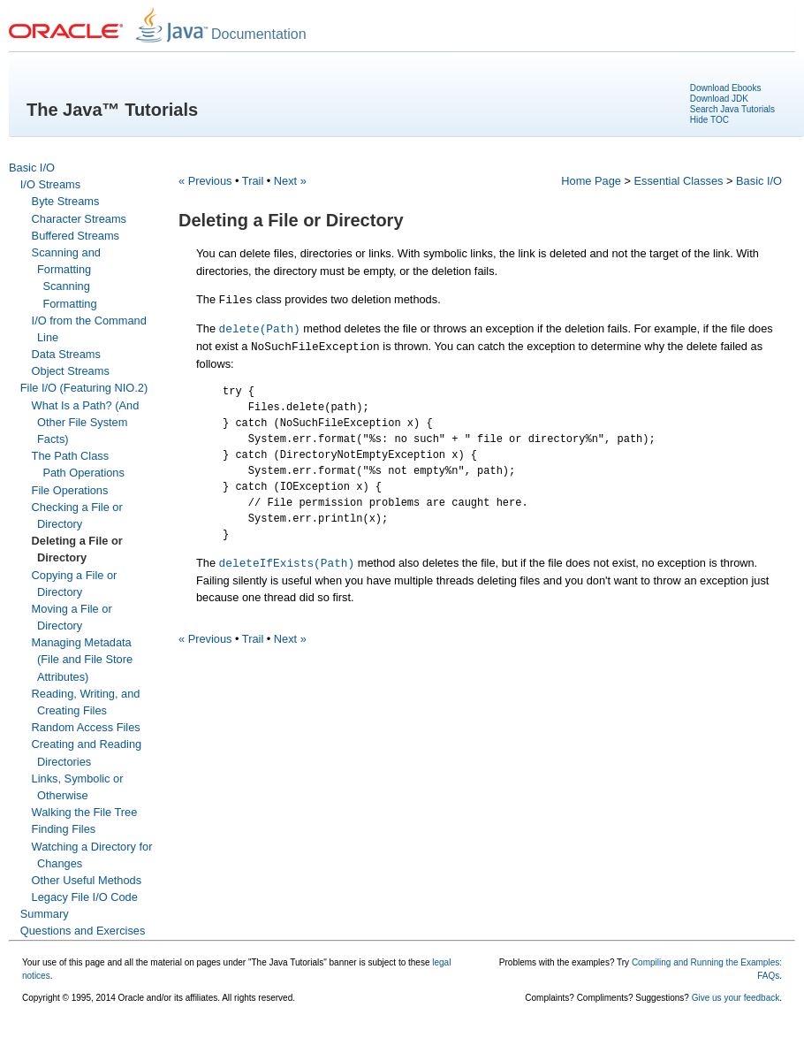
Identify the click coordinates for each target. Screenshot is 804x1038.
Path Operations (83, 472)
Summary (44, 913)
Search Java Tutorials (732, 109)
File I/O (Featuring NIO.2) (84, 387)
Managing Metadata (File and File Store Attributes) (82, 659)
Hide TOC (709, 120)
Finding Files (64, 829)
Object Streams (71, 371)
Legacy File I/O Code (85, 897)
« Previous (204, 180)
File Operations (70, 490)
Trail (252, 180)
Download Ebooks (726, 88)
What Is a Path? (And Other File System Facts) (86, 422)
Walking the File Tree (85, 812)
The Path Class (71, 455)
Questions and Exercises (83, 930)
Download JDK (719, 98)
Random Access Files (86, 727)
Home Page (591, 180)
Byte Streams (66, 201)
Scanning (65, 286)
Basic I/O (32, 167)
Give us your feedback (736, 998)
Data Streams (66, 354)
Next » (290, 180)
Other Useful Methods (86, 880)
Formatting (69, 303)
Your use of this (52, 962)
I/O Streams (50, 184)
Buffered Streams (75, 235)
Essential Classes (678, 180)
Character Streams (79, 218)
